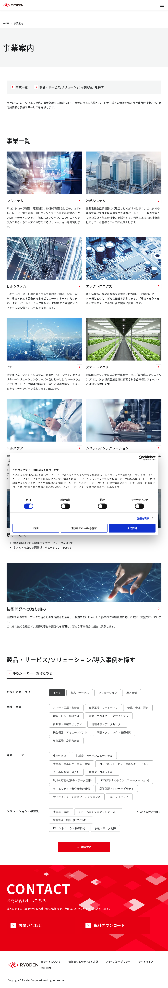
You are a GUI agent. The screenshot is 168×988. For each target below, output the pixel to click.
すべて (57, 692)
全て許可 (132, 528)
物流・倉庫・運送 (137, 707)
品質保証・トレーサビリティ (116, 788)
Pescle (67, 547)
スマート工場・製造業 (66, 707)
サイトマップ (145, 961)
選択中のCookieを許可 (84, 528)
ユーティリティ (119, 796)
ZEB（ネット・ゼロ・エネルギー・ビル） (124, 763)
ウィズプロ (67, 543)
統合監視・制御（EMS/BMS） (71, 819)
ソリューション (107, 692)
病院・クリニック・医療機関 (114, 732)
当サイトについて (51, 961)
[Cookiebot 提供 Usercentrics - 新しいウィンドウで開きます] (141, 457)
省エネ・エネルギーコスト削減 (71, 763)
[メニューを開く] (162, 5)
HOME (6, 23)
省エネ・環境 (61, 811)
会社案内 (46, 968)
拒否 (36, 528)
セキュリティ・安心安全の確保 (71, 788)
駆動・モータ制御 (105, 828)
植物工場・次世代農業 (66, 740)
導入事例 (131, 692)
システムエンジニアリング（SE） (98, 811)
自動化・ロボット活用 (102, 772)
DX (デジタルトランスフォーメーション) (125, 780)
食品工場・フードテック (103, 707)
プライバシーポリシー (118, 961)
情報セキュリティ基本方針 (83, 961)
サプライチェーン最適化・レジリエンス (76, 796)
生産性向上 (59, 755)
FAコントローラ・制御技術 (69, 828)
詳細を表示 (143, 518)
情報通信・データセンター (107, 724)
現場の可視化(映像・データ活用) (72, 780)
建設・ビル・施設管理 (66, 715)
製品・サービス (80, 692)
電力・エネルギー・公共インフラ (108, 715)
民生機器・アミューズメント (70, 732)
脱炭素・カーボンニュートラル (94, 755)
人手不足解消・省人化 (66, 772)
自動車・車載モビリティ (67, 724)
